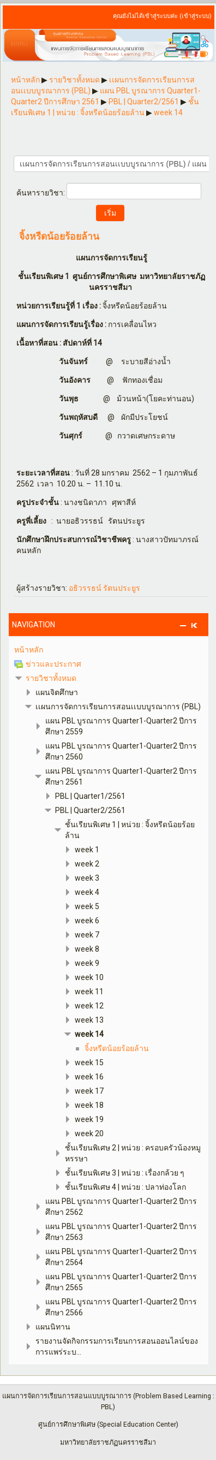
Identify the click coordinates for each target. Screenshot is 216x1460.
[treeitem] (108, 649)
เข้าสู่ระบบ (195, 16)
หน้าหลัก (28, 649)
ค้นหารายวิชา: (41, 192)
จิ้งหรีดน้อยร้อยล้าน (59, 237)
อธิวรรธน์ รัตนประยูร (104, 588)
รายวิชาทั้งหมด (51, 678)
